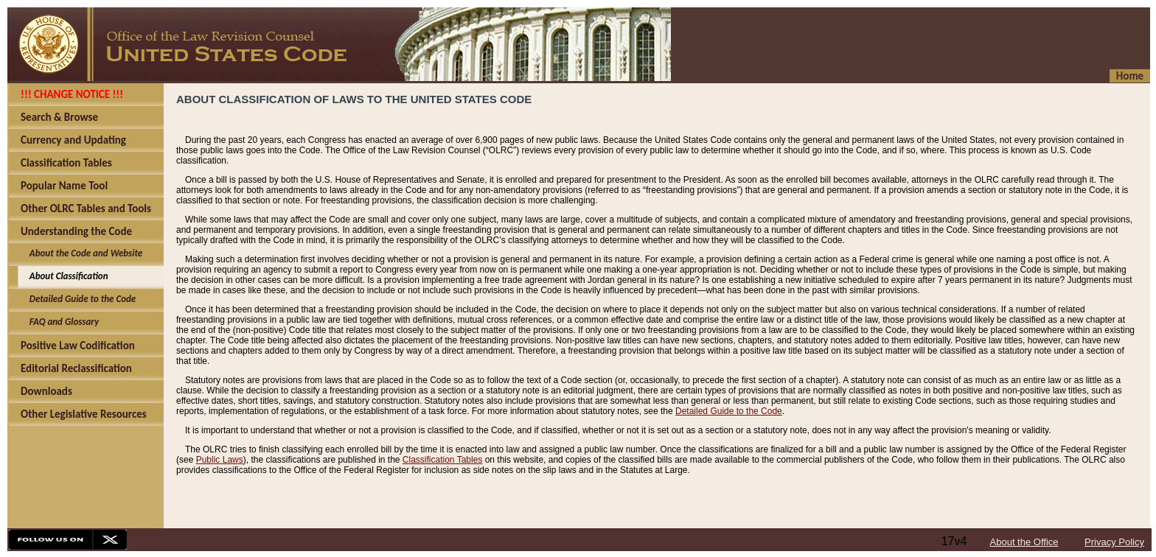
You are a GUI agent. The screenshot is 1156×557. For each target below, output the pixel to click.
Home (1129, 76)
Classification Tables (443, 460)
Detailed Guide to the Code (728, 411)
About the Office (1024, 541)
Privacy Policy (1114, 541)
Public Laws (219, 460)
